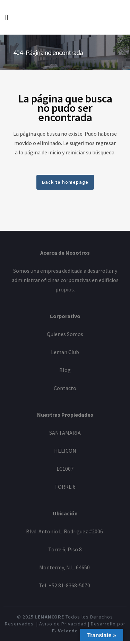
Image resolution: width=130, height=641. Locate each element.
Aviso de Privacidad (63, 624)
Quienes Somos (65, 334)
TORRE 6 (65, 486)
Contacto (65, 388)
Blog (65, 370)
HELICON (65, 450)
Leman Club (65, 352)
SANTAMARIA (65, 432)
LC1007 (65, 468)
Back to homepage (65, 182)
